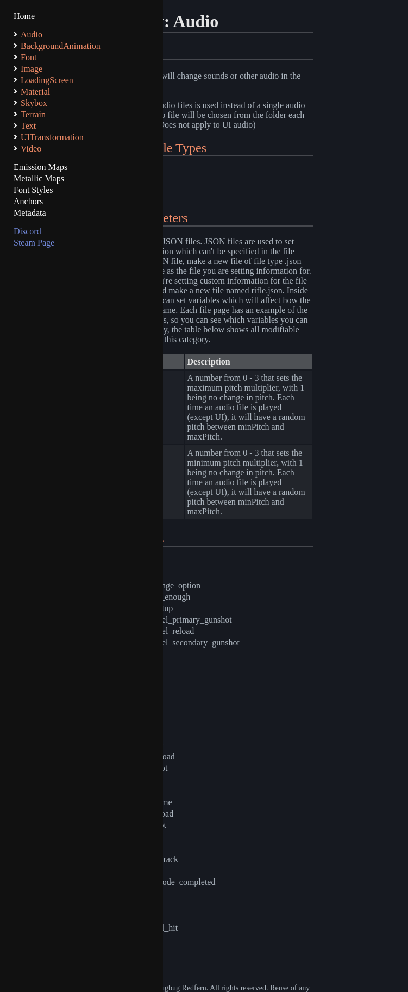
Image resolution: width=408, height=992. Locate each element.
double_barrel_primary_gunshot (176, 619)
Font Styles (33, 189)
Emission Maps (40, 167)
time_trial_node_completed (168, 882)
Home (24, 16)
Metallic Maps (39, 178)
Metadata (30, 212)
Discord (27, 231)
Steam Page (34, 242)
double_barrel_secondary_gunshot (180, 642)
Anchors (28, 201)
